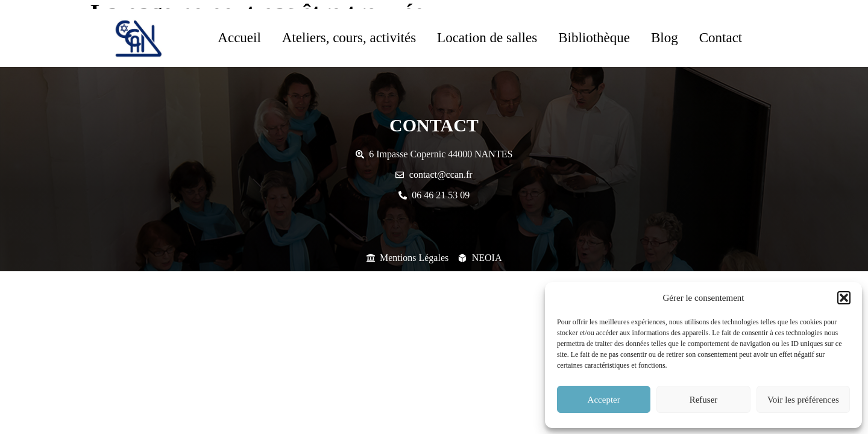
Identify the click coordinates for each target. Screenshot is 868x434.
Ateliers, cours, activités (349, 37)
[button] (844, 298)
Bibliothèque (594, 37)
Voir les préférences (803, 399)
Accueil (239, 37)
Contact (721, 37)
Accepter (604, 399)
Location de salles (487, 37)
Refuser (704, 399)
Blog (664, 37)
